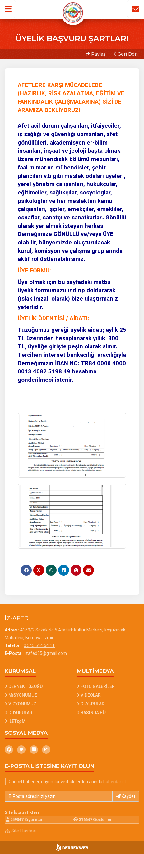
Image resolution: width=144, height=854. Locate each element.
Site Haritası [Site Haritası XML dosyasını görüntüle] (20, 831)
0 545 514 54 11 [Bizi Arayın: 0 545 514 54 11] (39, 645)
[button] (8, 9)
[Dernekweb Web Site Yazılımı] (72, 847)
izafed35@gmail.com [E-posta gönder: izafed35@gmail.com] (46, 653)
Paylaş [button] (95, 54)
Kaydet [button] (125, 796)
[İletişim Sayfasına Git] (135, 9)
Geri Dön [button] (126, 54)
